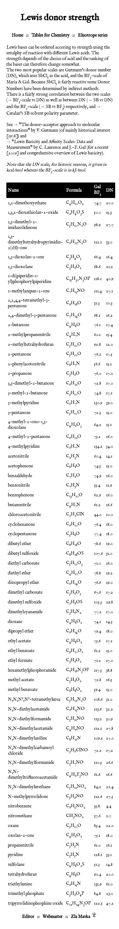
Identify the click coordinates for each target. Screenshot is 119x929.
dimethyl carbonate (25, 592)
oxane (13, 826)
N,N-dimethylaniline (27, 738)
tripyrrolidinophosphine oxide (35, 903)
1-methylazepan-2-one (29, 291)
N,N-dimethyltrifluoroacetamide (32, 774)
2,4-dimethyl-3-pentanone (32, 315)
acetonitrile (18, 456)
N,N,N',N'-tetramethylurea (34, 699)
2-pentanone (19, 354)
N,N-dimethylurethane (29, 787)
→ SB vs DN (99, 100)
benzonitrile (19, 485)
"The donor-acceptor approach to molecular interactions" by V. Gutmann (53, 127)
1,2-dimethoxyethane (27, 203)
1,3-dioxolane (20, 267)
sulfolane (16, 864)
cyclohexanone (21, 524)
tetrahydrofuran (22, 874)
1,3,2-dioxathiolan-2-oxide (33, 212)
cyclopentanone (22, 534)
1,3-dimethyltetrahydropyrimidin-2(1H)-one (35, 242)
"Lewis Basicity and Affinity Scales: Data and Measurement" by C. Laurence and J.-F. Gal (49, 144)
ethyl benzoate (21, 651)
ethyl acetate (19, 641)
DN (109, 190)
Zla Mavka (80, 917)
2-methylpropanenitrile (29, 335)
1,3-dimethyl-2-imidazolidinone (22, 225)
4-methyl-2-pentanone (29, 437)
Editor (28, 917)
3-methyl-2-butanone (28, 393)
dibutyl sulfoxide (23, 553)
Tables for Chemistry (50, 35)
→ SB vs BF (51, 107)
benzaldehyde (20, 476)
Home (17, 35)
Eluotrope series (93, 35)
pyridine (15, 855)
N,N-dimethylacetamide (30, 728)
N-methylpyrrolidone (28, 797)
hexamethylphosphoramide (32, 670)
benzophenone (21, 495)
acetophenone (20, 466)
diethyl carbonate (23, 563)
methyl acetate (21, 680)
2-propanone (20, 373)
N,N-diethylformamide (29, 719)
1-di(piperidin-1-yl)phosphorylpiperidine (29, 279)
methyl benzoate (22, 689)
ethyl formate (20, 660)
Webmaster (53, 917)
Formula (74, 190)
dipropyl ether (21, 631)
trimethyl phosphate (26, 893)
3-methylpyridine (23, 403)
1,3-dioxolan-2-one (26, 257)
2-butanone (18, 325)
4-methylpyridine (24, 446)
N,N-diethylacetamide (29, 709)
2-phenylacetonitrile (26, 364)
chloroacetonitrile (24, 515)
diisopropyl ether (23, 582)
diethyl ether (19, 573)
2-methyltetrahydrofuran (31, 344)
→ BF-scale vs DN (25, 100)
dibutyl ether (19, 544)
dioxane (15, 622)
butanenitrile (19, 505)
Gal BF (97, 189)
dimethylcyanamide (25, 612)
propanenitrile (21, 845)
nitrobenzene (19, 806)
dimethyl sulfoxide (25, 602)
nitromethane (20, 816)
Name (13, 190)
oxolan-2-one (21, 835)
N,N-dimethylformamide (31, 762)
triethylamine (20, 884)
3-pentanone (19, 413)
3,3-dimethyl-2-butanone (31, 383)
